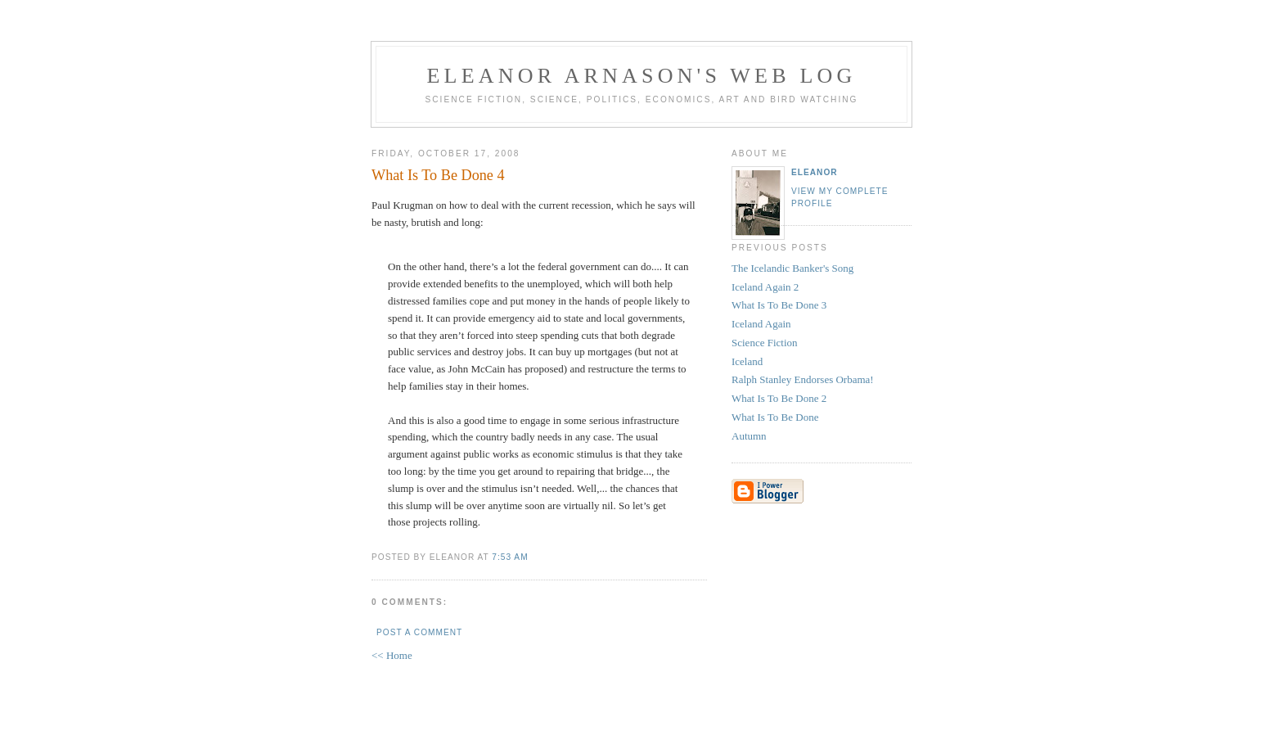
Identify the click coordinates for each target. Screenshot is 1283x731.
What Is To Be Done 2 (779, 398)
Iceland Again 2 (765, 287)
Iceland (747, 361)
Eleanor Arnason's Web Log (642, 76)
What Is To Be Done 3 (779, 305)
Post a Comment (419, 632)
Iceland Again (761, 324)
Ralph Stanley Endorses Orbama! (803, 379)
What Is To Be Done (775, 417)
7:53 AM (510, 557)
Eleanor (814, 172)
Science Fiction (765, 342)
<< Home (391, 655)
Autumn (749, 436)
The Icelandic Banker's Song (792, 268)
